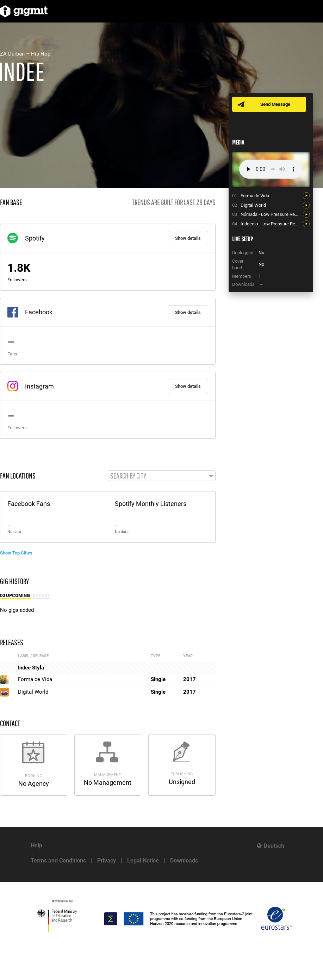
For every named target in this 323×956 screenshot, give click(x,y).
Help (36, 845)
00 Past (41, 595)
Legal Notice (143, 860)
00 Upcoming (15, 595)
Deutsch (274, 845)
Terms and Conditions (58, 860)
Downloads (184, 860)
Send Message (275, 104)
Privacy (106, 860)
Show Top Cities (16, 553)
